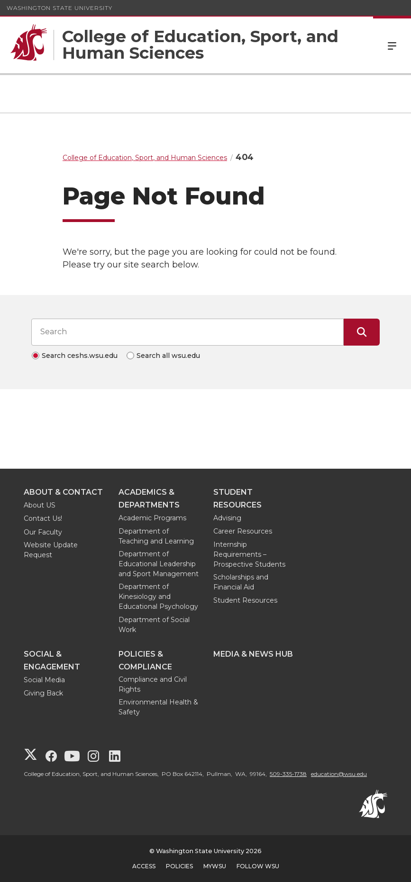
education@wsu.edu (339, 773)
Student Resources (245, 600)
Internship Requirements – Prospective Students (249, 554)
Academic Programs (152, 518)
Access (143, 866)
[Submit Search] (362, 332)
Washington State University (59, 7)
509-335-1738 (288, 773)
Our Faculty (43, 532)
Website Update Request (51, 550)
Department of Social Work (154, 624)
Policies (179, 866)
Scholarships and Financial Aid (240, 582)
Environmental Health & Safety (158, 707)
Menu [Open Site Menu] (392, 45)
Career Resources (242, 531)
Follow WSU (258, 866)
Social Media (44, 680)
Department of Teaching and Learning (156, 536)
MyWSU (214, 866)
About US (39, 505)
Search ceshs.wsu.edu (80, 355)
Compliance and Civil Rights (153, 684)
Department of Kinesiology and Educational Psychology (158, 596)
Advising (227, 518)
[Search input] (187, 332)
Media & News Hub (253, 654)
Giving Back (43, 693)
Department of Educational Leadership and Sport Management (159, 564)
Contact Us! (43, 518)
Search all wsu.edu (168, 355)
